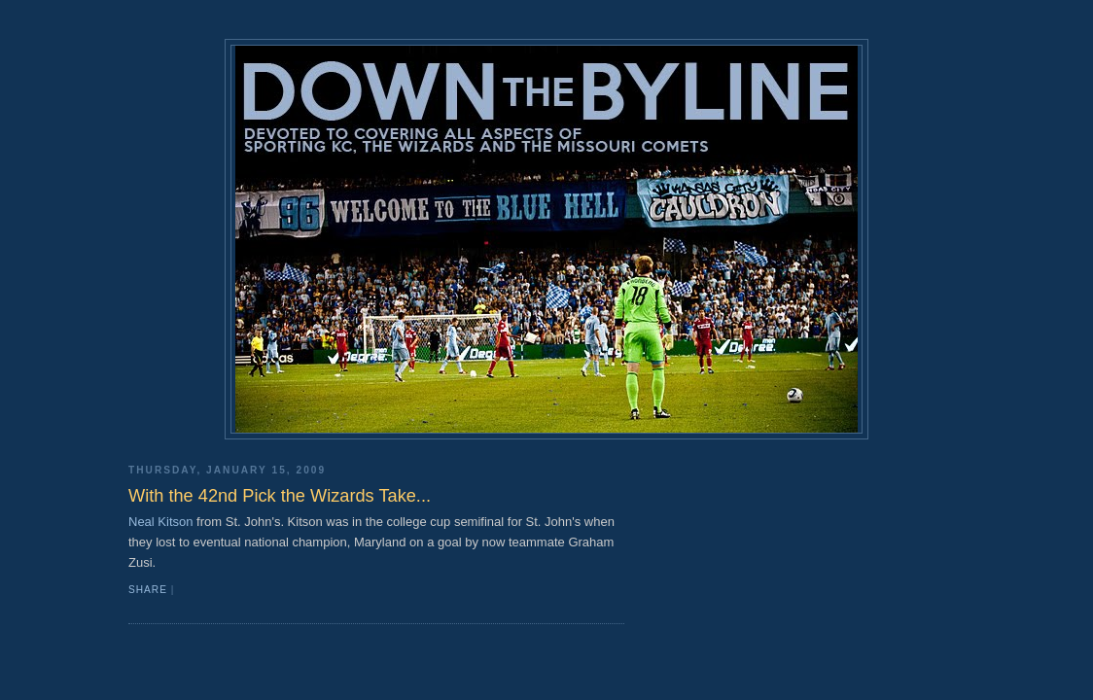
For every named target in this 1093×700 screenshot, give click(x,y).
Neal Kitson (160, 521)
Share (147, 589)
